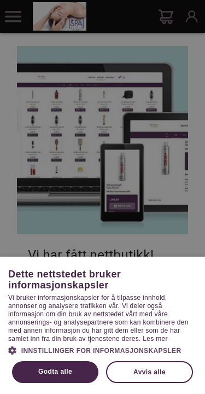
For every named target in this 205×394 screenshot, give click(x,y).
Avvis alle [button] (149, 372)
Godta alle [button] (55, 371)
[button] (102, 350)
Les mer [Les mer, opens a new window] (155, 339)
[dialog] (102, 197)
